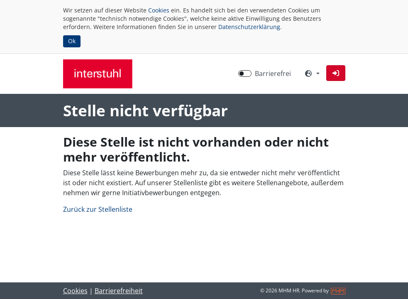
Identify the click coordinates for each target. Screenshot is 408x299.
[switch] (245, 73)
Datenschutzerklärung (249, 27)
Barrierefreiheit (119, 290)
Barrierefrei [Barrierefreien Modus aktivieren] (273, 73)
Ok (72, 41)
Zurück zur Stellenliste (97, 209)
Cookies (158, 10)
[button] (335, 73)
